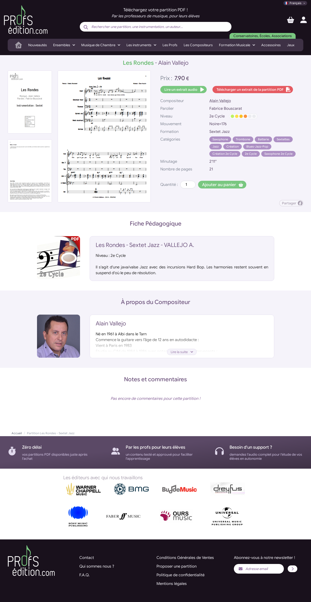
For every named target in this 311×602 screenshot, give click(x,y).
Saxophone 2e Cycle (278, 153)
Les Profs (169, 45)
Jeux (290, 45)
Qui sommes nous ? (96, 566)
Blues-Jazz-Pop (257, 146)
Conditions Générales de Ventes (185, 557)
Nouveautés (37, 45)
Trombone (243, 139)
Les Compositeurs (198, 45)
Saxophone (220, 139)
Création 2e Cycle (224, 153)
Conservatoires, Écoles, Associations (262, 36)
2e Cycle (251, 153)
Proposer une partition (176, 566)
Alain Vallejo (220, 100)
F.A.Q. (84, 575)
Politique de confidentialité (180, 575)
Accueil (17, 433)
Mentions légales (171, 583)
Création (232, 146)
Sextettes (283, 139)
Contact (86, 557)
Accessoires (271, 45)
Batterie (263, 139)
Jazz (215, 146)
